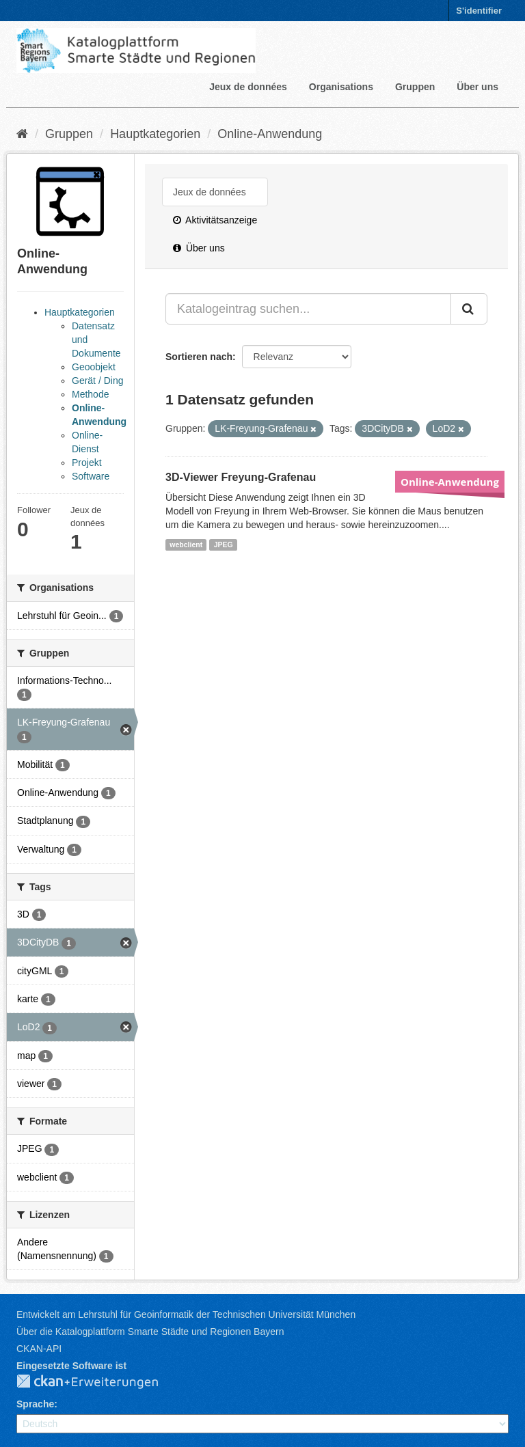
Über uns (477, 86)
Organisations (341, 86)
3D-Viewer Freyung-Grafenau (240, 477)
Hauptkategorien (155, 134)
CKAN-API (39, 1348)
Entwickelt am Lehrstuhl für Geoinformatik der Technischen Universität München (185, 1314)
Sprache (35, 1403)
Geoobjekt (94, 366)
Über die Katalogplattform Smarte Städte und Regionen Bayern (150, 1331)
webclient (186, 544)
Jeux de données (248, 86)
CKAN (98, 1382)
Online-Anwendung (269, 134)
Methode (90, 394)
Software (90, 476)
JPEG (223, 544)
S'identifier (479, 10)
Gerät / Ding (97, 380)
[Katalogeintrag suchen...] (308, 309)
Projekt (87, 462)
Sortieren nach (198, 356)
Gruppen (415, 86)
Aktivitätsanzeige (215, 220)
